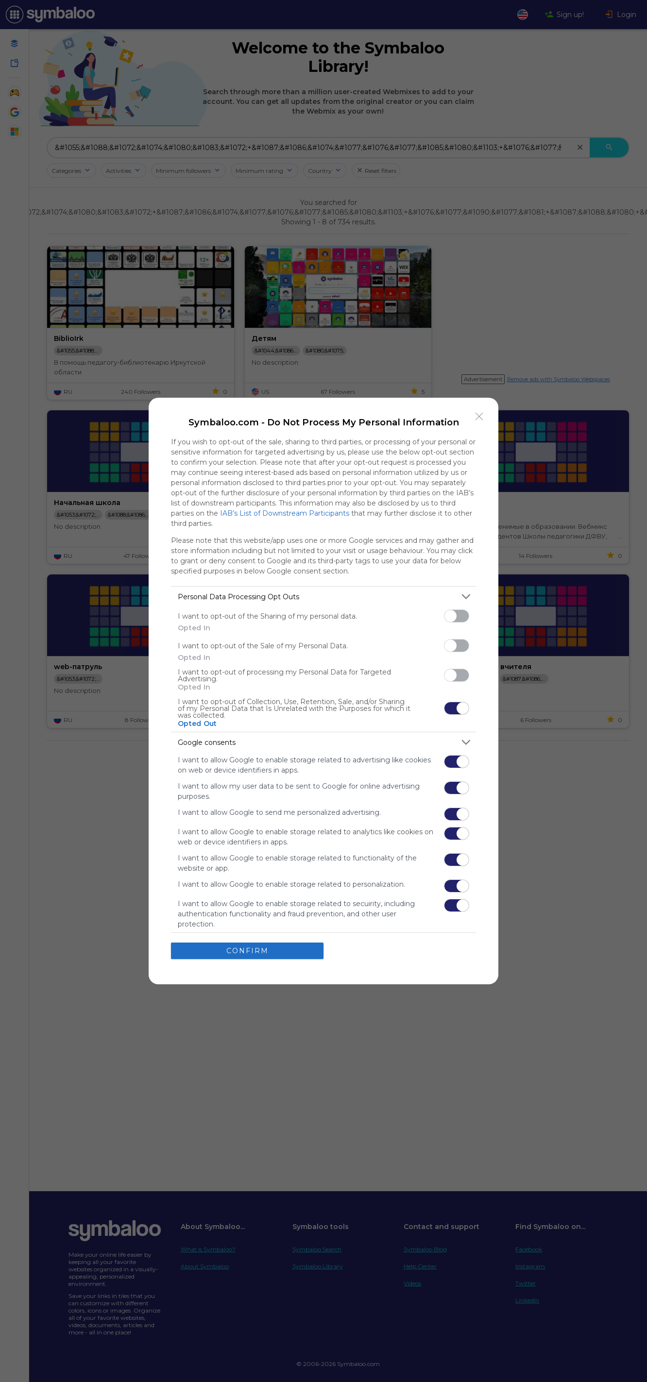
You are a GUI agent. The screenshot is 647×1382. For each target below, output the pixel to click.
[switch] (456, 616)
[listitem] (323, 597)
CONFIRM (247, 950)
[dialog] (323, 691)
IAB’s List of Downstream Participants (284, 513)
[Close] (479, 416)
